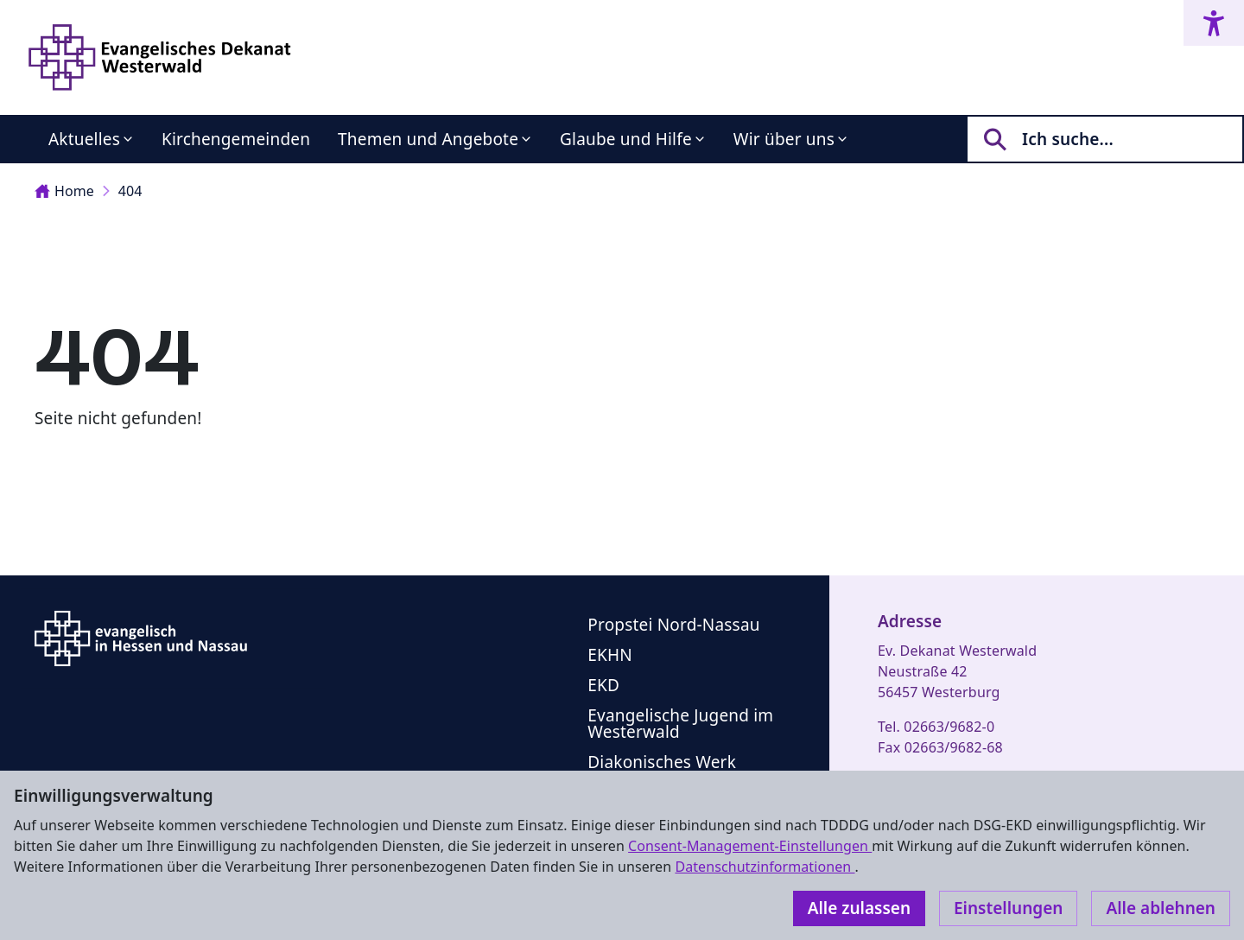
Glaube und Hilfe (626, 139)
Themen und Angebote (428, 139)
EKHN (609, 655)
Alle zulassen (859, 908)
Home (64, 190)
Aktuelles (84, 139)
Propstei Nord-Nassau (673, 624)
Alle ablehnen (1160, 908)
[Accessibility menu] (1214, 23)
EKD (603, 685)
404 (130, 190)
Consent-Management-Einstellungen (750, 845)
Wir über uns (784, 139)
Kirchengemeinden (236, 139)
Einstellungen (1008, 908)
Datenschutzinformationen (764, 866)
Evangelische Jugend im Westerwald (680, 723)
